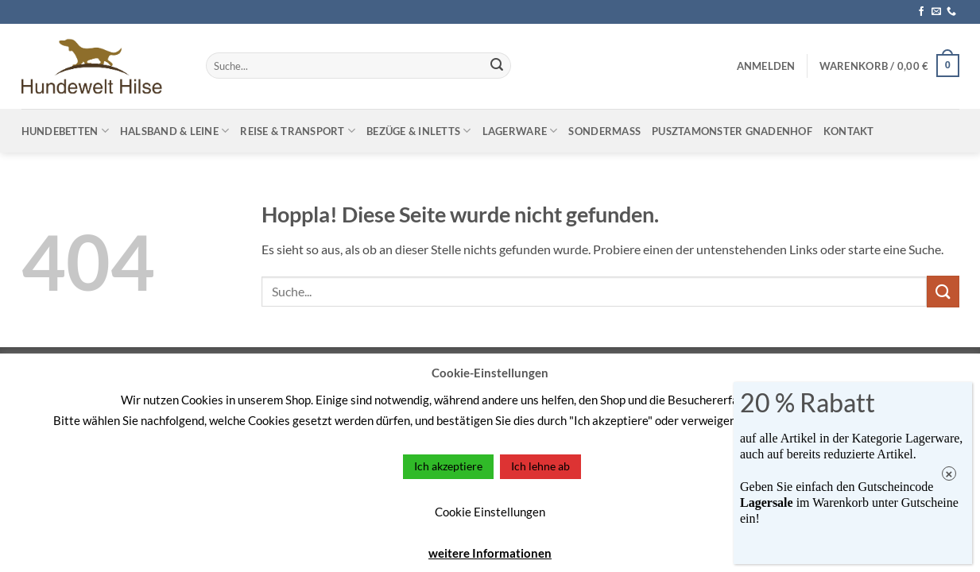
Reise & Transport (297, 130)
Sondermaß (604, 131)
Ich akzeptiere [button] (448, 466)
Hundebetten (65, 130)
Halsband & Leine (175, 130)
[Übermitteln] (496, 65)
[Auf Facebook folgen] (921, 11)
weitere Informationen (490, 553)
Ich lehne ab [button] (540, 466)
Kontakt (848, 131)
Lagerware (520, 130)
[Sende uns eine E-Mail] (936, 11)
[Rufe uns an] (951, 11)
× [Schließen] (949, 474)
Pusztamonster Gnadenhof (732, 131)
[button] (766, 65)
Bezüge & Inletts (418, 130)
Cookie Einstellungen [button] (490, 511)
